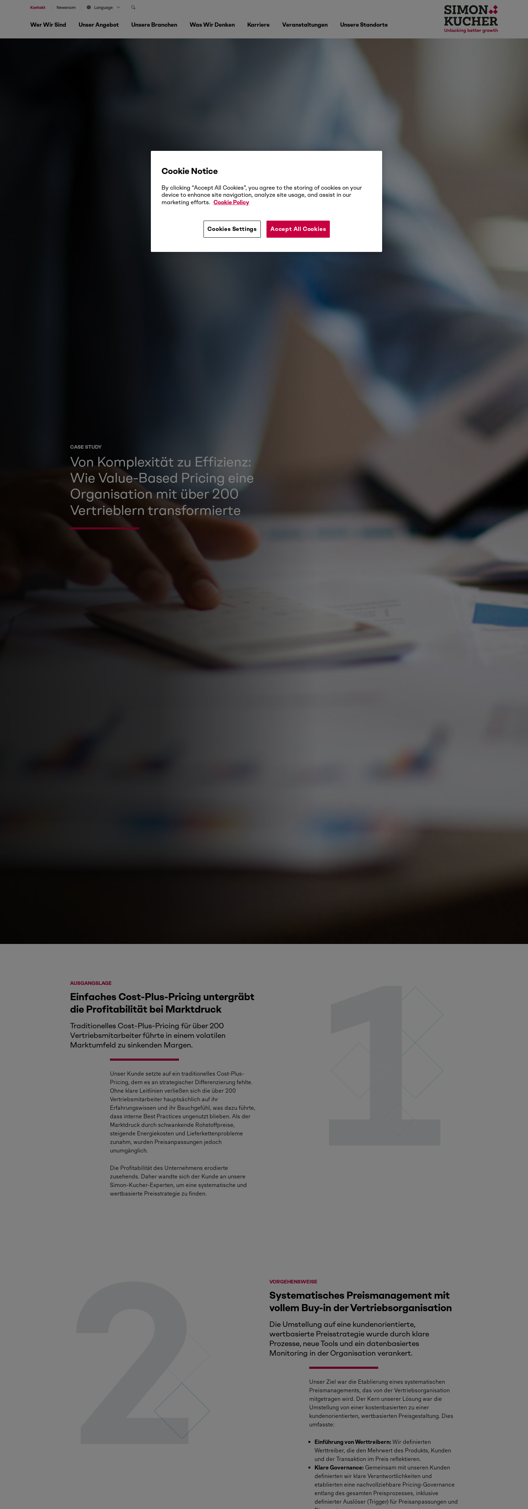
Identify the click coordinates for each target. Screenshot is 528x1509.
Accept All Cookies (298, 229)
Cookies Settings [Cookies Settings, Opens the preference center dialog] (232, 229)
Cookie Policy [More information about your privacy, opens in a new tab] (231, 202)
